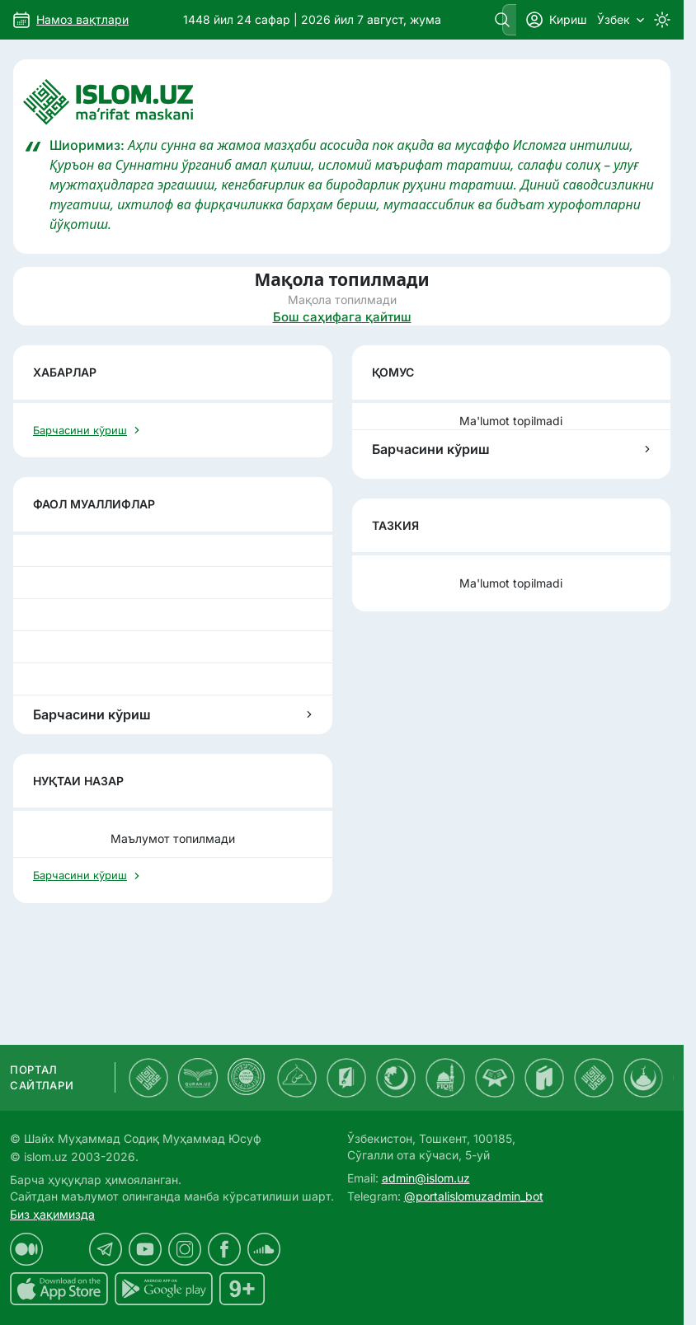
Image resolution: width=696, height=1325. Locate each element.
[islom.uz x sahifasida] (65, 1249)
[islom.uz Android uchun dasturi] (164, 1288)
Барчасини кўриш (511, 449)
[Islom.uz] (342, 102)
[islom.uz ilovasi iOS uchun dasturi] (59, 1288)
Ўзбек (620, 19)
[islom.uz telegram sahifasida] (105, 1249)
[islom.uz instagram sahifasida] (184, 1249)
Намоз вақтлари (82, 19)
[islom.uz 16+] (242, 1288)
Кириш (556, 20)
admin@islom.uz (426, 1178)
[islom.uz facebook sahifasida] (224, 1249)
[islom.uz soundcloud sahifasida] (263, 1249)
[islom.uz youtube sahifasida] (145, 1249)
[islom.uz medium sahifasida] (26, 1249)
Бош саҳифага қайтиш (342, 317)
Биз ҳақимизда (52, 1214)
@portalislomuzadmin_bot (473, 1196)
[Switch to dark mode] (662, 20)
